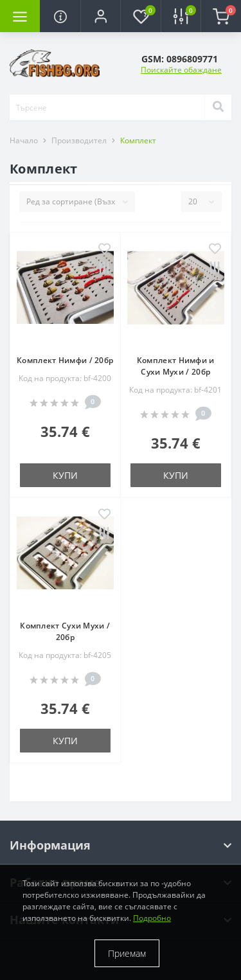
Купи (65, 475)
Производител (79, 140)
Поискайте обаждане (181, 69)
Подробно (152, 918)
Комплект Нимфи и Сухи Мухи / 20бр (176, 366)
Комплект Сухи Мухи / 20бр (65, 631)
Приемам (127, 953)
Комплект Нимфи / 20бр (65, 360)
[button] (100, 16)
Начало (24, 140)
